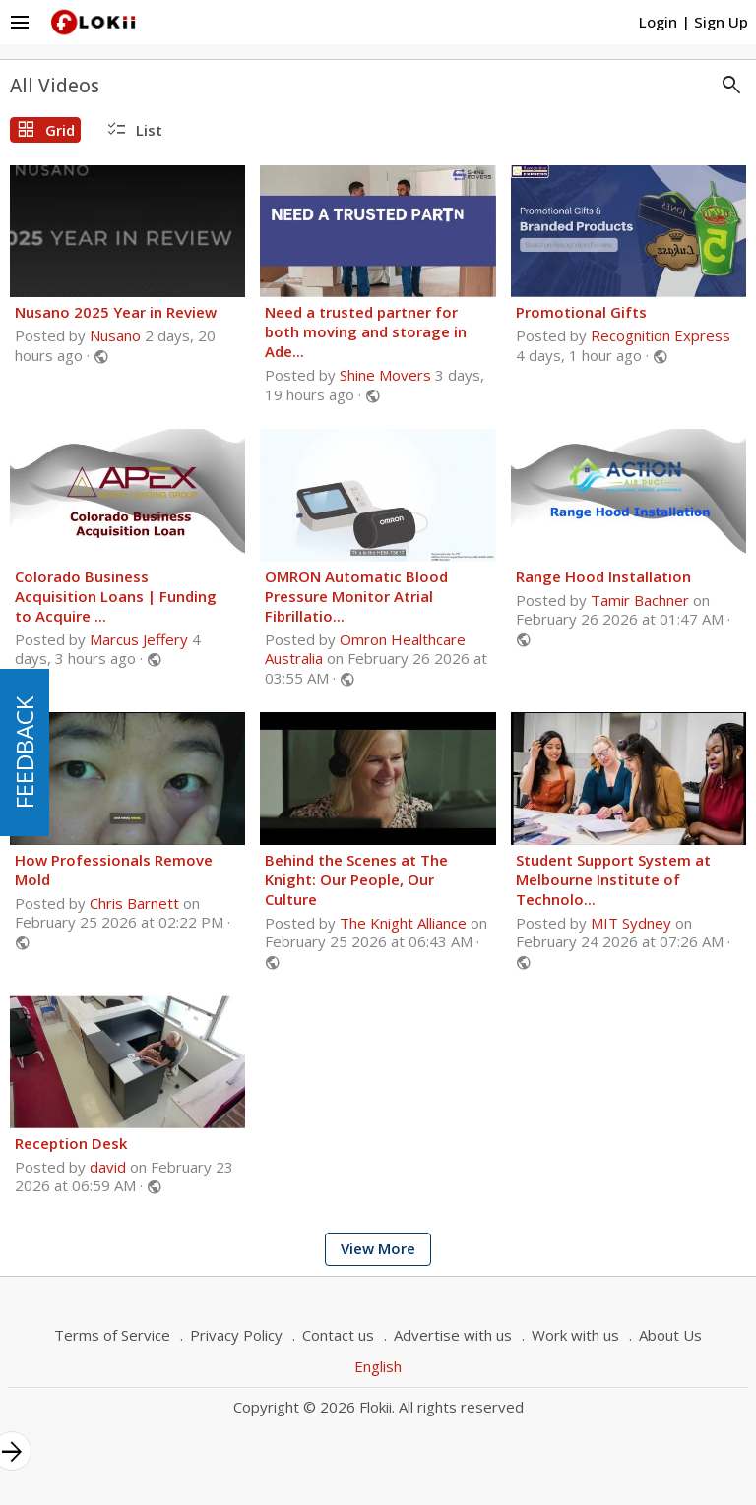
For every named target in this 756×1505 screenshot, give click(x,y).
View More (378, 1248)
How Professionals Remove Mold (114, 869)
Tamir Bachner (640, 600)
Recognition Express (660, 335)
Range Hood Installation (603, 576)
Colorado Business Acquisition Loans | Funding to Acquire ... (116, 596)
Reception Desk (71, 1143)
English (378, 1366)
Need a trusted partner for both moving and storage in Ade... (366, 331)
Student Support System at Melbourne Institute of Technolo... (613, 879)
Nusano (115, 335)
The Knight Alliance (403, 923)
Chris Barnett (134, 903)
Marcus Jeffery (139, 639)
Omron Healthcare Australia (365, 649)
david (108, 1166)
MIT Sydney (631, 923)
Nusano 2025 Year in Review (116, 312)
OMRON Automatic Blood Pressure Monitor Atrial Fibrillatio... (356, 596)
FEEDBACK (24, 752)
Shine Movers (385, 375)
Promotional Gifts (581, 312)
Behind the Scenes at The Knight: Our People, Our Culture (356, 879)
